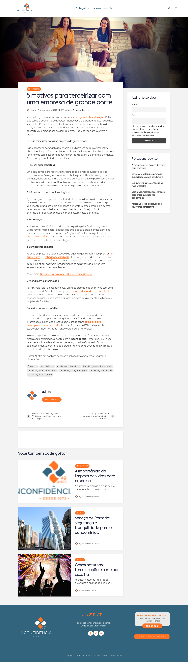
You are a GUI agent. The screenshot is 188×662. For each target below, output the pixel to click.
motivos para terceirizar (68, 366)
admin (31, 110)
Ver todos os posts (51, 399)
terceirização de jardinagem (73, 371)
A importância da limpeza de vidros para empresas (95, 476)
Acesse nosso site (102, 8)
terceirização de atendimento (42, 371)
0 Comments (66, 110)
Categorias (82, 8)
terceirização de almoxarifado (97, 366)
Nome (134, 104)
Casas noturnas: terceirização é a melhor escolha (97, 570)
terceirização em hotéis (101, 371)
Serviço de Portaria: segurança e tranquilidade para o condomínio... (93, 525)
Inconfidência (47, 366)
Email (134, 115)
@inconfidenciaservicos (87, 497)
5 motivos (32, 366)
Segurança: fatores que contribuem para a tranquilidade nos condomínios (148, 195)
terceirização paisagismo (40, 375)
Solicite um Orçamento (152, 637)
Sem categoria (34, 89)
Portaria (79, 513)
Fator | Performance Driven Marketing (106, 655)
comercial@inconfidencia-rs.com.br (94, 623)
